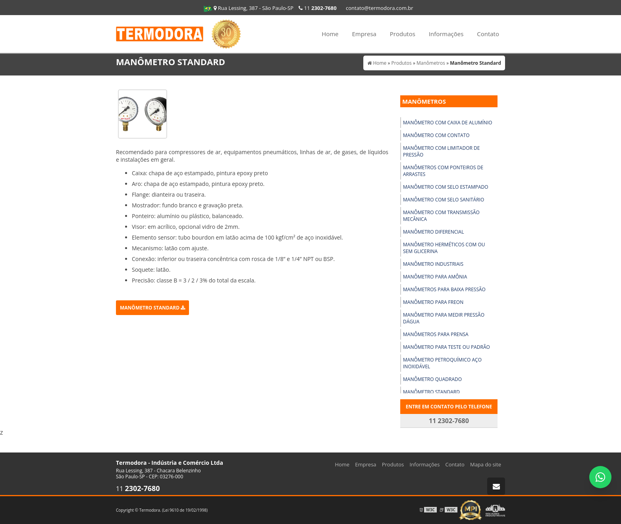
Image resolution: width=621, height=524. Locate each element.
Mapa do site (485, 464)
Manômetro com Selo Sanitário (443, 199)
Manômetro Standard (152, 307)
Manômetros (424, 101)
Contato (488, 34)
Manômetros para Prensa (436, 334)
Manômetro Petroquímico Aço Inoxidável (442, 363)
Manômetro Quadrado (432, 379)
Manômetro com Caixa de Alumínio (447, 122)
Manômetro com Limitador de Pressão (441, 151)
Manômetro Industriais (433, 264)
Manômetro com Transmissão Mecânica (441, 215)
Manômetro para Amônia (435, 276)
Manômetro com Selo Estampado (445, 187)
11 (317, 8)
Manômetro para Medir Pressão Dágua (443, 318)
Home (330, 34)
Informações (446, 34)
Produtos (402, 34)
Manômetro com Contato (436, 135)
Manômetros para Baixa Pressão (444, 289)
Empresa (364, 34)
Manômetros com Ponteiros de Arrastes (443, 171)
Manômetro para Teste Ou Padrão (446, 347)
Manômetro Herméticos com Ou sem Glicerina (444, 248)
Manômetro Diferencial (433, 231)
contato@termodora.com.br (379, 8)
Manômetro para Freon (433, 302)
